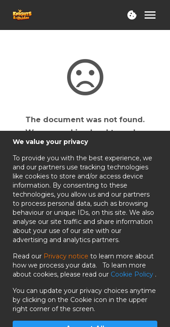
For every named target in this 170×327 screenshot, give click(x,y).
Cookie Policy (133, 274)
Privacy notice (66, 256)
